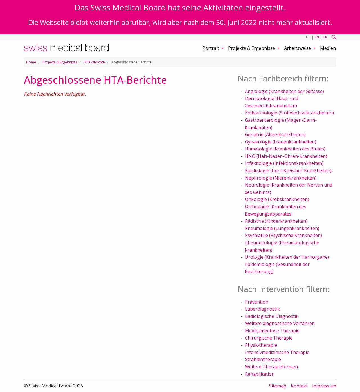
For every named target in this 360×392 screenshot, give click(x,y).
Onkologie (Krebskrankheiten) (277, 199)
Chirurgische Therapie (268, 338)
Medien (328, 48)
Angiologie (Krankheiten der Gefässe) (284, 91)
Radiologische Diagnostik (271, 316)
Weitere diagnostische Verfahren (280, 323)
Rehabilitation (259, 374)
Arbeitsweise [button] (298, 48)
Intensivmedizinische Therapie (277, 352)
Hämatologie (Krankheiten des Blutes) (285, 149)
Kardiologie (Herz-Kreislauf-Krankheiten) (288, 170)
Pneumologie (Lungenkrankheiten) (282, 228)
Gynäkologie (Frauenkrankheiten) (280, 142)
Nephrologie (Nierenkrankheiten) (280, 178)
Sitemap (277, 386)
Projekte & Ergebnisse (59, 62)
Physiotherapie (261, 345)
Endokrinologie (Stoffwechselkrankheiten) (289, 113)
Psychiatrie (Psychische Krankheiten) (283, 235)
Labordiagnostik (262, 309)
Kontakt (299, 386)
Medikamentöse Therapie (272, 330)
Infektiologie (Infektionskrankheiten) (284, 163)
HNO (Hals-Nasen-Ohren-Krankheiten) (286, 156)
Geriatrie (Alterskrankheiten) (275, 134)
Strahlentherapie (263, 359)
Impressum (324, 386)
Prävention (256, 302)
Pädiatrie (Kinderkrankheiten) (276, 221)
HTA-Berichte (94, 62)
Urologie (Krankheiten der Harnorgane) (287, 257)
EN (317, 37)
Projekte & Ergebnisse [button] (252, 48)
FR (325, 37)
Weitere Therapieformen (271, 367)
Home (31, 62)
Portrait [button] (211, 48)
